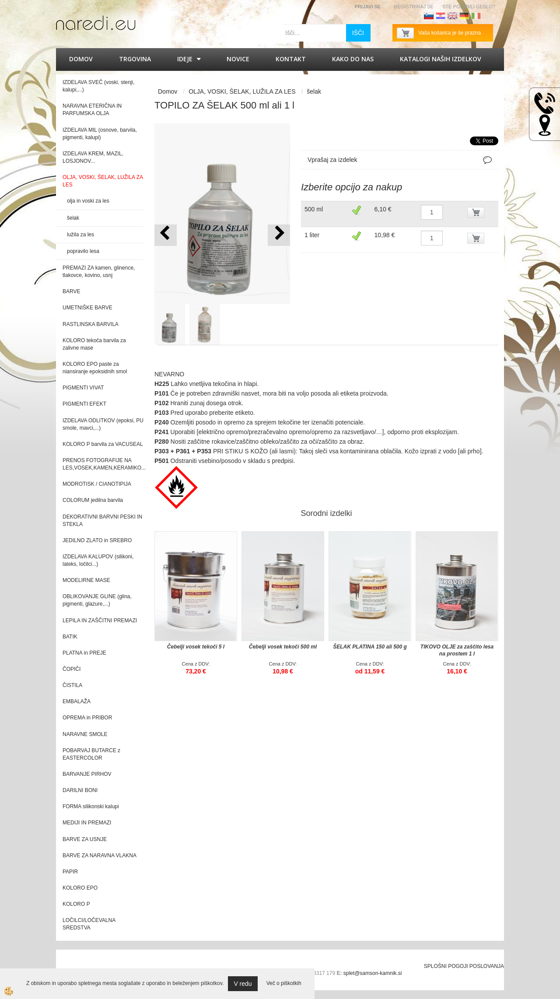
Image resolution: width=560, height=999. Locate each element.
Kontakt (291, 59)
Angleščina (452, 15)
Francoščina (488, 15)
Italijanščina (476, 15)
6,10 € (383, 209)
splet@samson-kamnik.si (372, 973)
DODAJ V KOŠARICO (481, 214)
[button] (279, 235)
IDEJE (184, 59)
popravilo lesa (83, 251)
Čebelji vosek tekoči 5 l (195, 647)
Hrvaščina (440, 15)
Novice (238, 59)
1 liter (311, 234)
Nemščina (464, 15)
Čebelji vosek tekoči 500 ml (283, 647)
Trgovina (135, 59)
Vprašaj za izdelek (332, 159)
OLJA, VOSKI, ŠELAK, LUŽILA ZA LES (242, 91)
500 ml (313, 209)
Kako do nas (353, 59)
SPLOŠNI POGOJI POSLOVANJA (464, 966)
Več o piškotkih (283, 983)
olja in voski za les (88, 201)
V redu (243, 983)
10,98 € (384, 234)
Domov (81, 59)
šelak (73, 218)
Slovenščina (429, 15)
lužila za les (80, 234)
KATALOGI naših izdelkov (440, 59)
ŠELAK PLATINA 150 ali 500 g (370, 647)
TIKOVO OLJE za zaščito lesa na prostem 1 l (457, 650)
